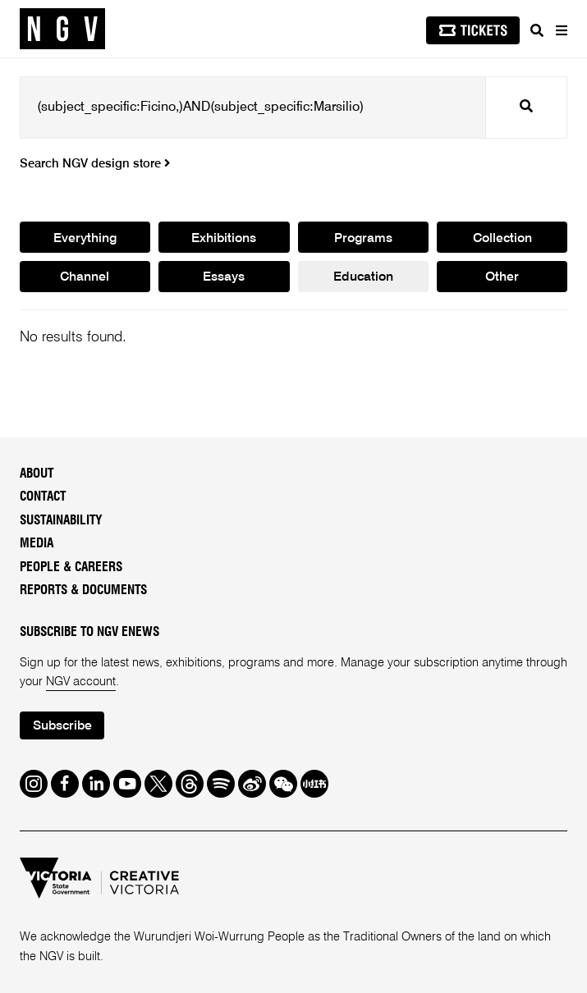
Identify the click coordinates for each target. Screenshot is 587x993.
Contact (43, 497)
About (36, 474)
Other (502, 277)
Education (363, 277)
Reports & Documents (83, 590)
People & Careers (71, 567)
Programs (363, 238)
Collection (502, 238)
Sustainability (61, 521)
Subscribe (62, 726)
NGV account (81, 682)
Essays (224, 277)
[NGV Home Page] (62, 29)
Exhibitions (223, 238)
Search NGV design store (95, 164)
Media (36, 544)
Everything (85, 238)
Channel (84, 277)
